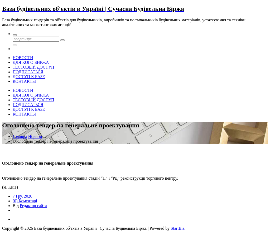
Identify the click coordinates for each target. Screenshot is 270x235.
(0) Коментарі (25, 201)
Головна (20, 136)
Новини (35, 136)
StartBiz (177, 228)
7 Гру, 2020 (22, 196)
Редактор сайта (33, 205)
